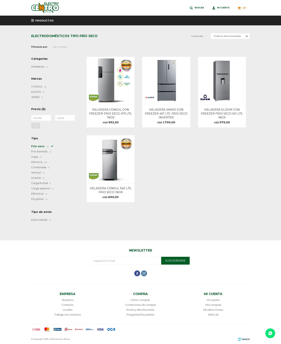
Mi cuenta (213, 299)
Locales (67, 309)
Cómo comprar (140, 299)
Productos (44, 20)
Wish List (213, 314)
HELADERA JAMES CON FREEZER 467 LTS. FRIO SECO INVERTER (166, 113)
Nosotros (67, 299)
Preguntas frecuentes (140, 314)
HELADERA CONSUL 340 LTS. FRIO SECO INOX (111, 190)
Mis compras (213, 304)
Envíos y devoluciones (140, 309)
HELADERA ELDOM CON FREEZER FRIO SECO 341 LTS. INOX (222, 113)
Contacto (67, 304)
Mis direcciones (213, 309)
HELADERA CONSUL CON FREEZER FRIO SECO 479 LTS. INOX (110, 113)
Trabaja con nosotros (67, 314)
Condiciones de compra (140, 304)
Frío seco (59, 46)
